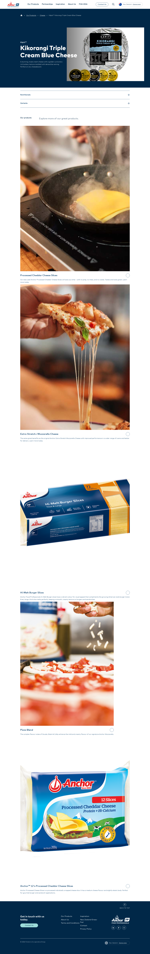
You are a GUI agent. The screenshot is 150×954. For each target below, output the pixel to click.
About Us (65, 920)
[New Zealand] (21, 15)
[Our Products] (31, 15)
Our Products (66, 916)
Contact (83, 926)
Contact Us (102, 4)
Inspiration (84, 916)
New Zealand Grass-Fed (88, 921)
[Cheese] (42, 15)
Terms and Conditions (70, 923)
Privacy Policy (86, 929)
